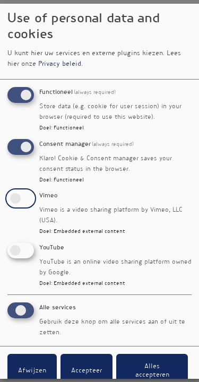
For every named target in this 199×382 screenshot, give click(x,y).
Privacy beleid (59, 64)
